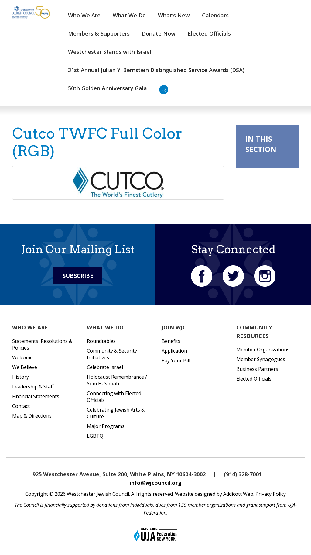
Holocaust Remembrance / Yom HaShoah (117, 380)
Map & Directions (32, 415)
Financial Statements (35, 396)
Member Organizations (262, 349)
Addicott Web (238, 494)
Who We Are (84, 15)
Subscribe (78, 275)
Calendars (215, 15)
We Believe (24, 367)
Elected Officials (209, 33)
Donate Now (159, 33)
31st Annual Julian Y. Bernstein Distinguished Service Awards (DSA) (156, 70)
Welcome (22, 357)
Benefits (171, 341)
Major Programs (106, 426)
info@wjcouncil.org (156, 482)
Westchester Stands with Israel (109, 51)
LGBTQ (95, 436)
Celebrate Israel (105, 367)
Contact (21, 406)
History (20, 377)
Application (174, 350)
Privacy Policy (270, 494)
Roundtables (101, 341)
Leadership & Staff (33, 386)
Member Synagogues (260, 359)
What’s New (174, 15)
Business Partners (257, 369)
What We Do (129, 15)
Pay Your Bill (176, 360)
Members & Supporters (99, 33)
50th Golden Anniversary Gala (107, 88)
